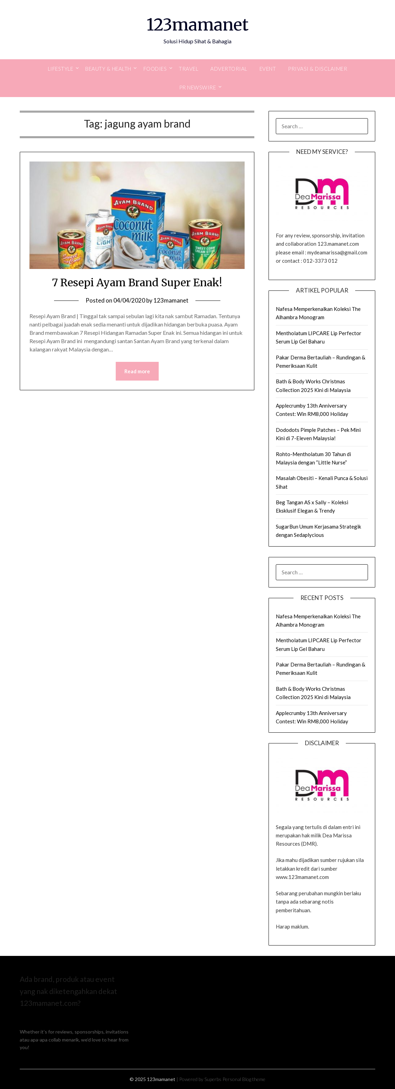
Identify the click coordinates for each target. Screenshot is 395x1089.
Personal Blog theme (243, 1079)
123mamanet (197, 24)
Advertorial (228, 69)
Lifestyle (60, 69)
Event (268, 69)
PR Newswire (197, 87)
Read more (137, 371)
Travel (188, 69)
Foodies (155, 69)
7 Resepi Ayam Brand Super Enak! (137, 282)
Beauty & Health (108, 69)
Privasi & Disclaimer (317, 69)
